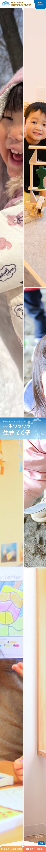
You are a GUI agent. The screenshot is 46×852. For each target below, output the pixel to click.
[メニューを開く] (40, 4)
